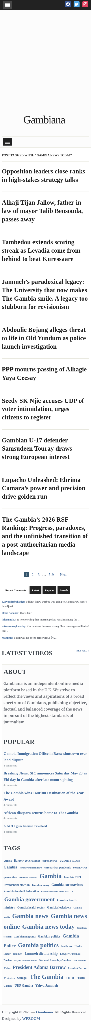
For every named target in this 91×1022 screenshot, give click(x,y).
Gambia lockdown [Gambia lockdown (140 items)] (59, 907)
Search (64, 590)
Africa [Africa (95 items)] (8, 860)
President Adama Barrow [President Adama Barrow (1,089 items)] (39, 967)
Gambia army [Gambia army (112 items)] (40, 885)
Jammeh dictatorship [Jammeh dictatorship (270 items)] (41, 953)
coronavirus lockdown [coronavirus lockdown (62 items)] (31, 867)
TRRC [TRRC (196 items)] (70, 978)
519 (51, 574)
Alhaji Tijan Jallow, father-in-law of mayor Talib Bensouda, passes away (42, 211)
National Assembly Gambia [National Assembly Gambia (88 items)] (55, 960)
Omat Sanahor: (10, 613)
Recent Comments (15, 590)
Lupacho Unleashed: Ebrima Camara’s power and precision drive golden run (43, 488)
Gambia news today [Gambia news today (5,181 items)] (48, 926)
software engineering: (14, 626)
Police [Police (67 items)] (7, 968)
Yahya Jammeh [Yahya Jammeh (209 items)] (46, 985)
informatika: (9, 619)
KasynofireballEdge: (13, 601)
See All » (82, 650)
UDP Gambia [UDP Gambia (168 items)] (24, 985)
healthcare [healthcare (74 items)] (66, 946)
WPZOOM (31, 1018)
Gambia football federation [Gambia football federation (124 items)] (21, 891)
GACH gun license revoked (25, 826)
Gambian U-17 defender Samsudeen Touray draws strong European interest (37, 448)
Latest (35, 590)
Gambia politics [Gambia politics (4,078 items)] (38, 945)
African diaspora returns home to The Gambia (41, 813)
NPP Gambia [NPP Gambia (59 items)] (79, 960)
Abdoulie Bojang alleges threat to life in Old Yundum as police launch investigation (44, 338)
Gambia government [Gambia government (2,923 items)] (29, 899)
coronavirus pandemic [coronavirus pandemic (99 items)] (57, 867)
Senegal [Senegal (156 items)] (22, 978)
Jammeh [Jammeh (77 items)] (17, 954)
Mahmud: (7, 637)
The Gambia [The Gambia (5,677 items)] (46, 976)
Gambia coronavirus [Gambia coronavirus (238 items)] (67, 885)
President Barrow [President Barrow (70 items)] (77, 968)
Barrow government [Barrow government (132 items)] (27, 860)
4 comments (10, 765)
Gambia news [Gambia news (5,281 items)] (30, 915)
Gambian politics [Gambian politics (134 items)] (49, 936)
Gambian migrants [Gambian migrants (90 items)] (25, 936)
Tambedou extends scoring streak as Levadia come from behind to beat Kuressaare (41, 250)
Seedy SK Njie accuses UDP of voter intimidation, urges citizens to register (43, 409)
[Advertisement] (45, 62)
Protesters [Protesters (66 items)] (9, 978)
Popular (49, 590)
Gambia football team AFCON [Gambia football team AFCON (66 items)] (57, 891)
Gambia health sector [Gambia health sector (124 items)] (31, 907)
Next (63, 574)
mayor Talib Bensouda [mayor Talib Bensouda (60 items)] (25, 960)
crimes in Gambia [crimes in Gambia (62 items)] (28, 877)
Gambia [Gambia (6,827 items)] (50, 876)
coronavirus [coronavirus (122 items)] (50, 860)
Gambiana (44, 119)
